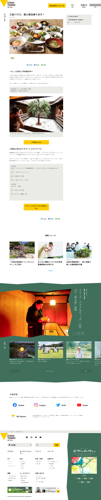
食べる (22, 466)
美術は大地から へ (50, 371)
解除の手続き (24, 478)
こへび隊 (50, 466)
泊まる (22, 468)
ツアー (10, 463)
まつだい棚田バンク (53, 461)
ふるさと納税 (51, 468)
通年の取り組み (12, 478)
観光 (91, 478)
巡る (21, 459)
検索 (56, 445)
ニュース (4, 17)
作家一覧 (38, 463)
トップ (2, 431)
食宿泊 (12, 58)
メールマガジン (25, 473)
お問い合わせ (39, 473)
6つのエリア (24, 461)
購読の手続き (24, 476)
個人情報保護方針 (25, 482)
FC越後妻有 (51, 463)
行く (9, 459)
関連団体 (10, 480)
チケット (10, 461)
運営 (88, 482)
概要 (9, 473)
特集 (79, 478)
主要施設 (23, 463)
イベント (38, 451)
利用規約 (23, 480)
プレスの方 (38, 476)
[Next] (86, 371)
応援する (50, 459)
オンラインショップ (26, 452)
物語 (82, 482)
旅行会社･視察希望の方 (41, 478)
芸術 (85, 478)
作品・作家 (39, 459)
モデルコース (11, 466)
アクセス (10, 451)
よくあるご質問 (39, 481)
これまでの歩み (12, 476)
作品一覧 (38, 461)
